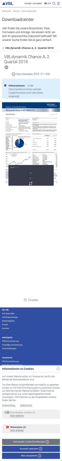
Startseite (6, 11)
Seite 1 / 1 (14, 167)
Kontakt (27, 3)
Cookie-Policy (9, 405)
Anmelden (37, 3)
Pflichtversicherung (10, 341)
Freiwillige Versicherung (12, 345)
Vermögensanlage (10, 317)
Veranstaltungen (9, 348)
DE (45, 3)
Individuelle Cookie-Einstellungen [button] (31, 442)
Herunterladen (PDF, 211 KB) (31, 74)
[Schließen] (50, 82)
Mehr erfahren (17, 415)
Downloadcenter (29, 11)
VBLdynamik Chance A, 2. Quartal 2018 (27, 59)
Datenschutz (26, 405)
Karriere (5, 328)
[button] (31, 299)
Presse (5, 324)
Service (16, 11)
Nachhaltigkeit (8, 321)
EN (49, 3)
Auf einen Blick (8, 313)
